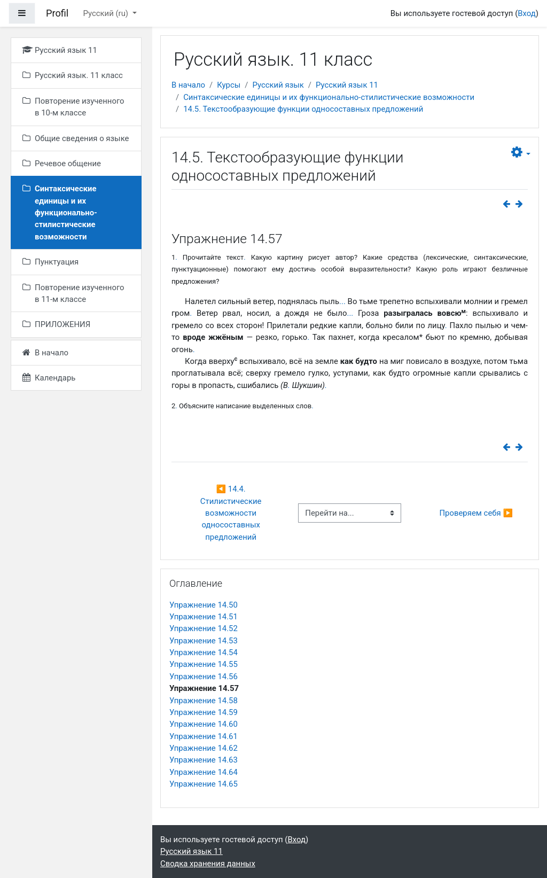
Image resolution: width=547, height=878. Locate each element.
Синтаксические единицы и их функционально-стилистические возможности (328, 97)
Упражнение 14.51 (203, 616)
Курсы (228, 85)
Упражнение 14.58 (203, 700)
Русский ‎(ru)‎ (106, 13)
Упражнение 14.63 (203, 760)
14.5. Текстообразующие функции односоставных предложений (303, 109)
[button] (521, 152)
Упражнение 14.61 (203, 736)
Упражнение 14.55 (203, 664)
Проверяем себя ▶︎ (476, 513)
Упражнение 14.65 (203, 784)
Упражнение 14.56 (203, 676)
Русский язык (277, 85)
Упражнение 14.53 (203, 641)
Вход (527, 13)
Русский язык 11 (347, 85)
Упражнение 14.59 (203, 712)
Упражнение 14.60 (203, 724)
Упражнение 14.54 (203, 652)
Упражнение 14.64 (203, 772)
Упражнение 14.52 (203, 628)
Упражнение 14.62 (203, 748)
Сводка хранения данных (207, 863)
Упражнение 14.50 (203, 605)
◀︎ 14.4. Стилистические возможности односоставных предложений (231, 513)
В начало (188, 85)
